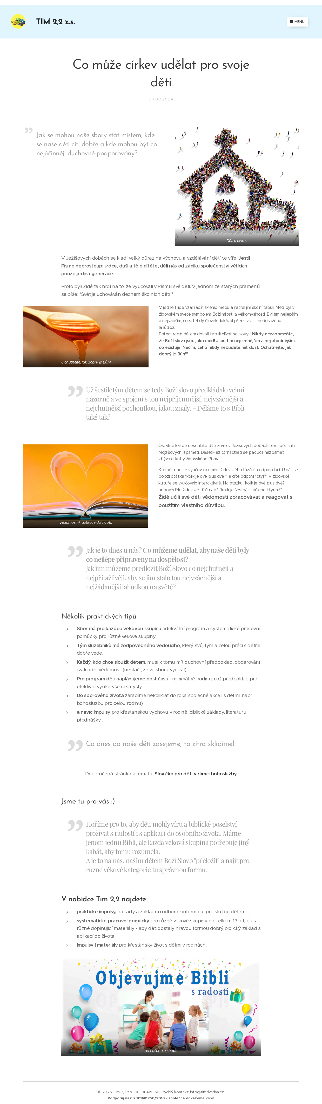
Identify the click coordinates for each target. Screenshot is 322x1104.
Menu (297, 21)
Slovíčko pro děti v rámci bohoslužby (196, 774)
